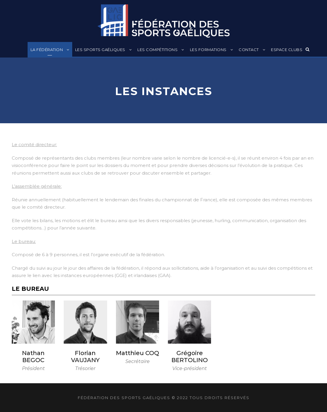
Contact (249, 49)
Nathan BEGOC (33, 356)
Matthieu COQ (137, 353)
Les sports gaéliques (100, 49)
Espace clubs (286, 49)
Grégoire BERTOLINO (189, 356)
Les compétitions (157, 49)
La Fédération (47, 49)
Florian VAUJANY (85, 356)
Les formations (208, 49)
